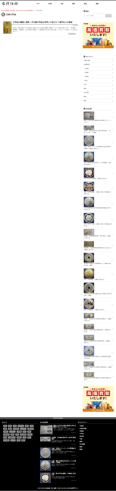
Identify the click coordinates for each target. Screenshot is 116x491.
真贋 (5, 428)
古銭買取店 (87, 64)
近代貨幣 (86, 92)
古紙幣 (19, 431)
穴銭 (85, 84)
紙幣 (85, 88)
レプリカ (23, 428)
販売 (18, 440)
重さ (29, 437)
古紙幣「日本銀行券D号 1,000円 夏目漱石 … (63, 438)
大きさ (13, 440)
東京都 (86, 76)
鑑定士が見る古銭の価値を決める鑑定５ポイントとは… (64, 426)
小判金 (76, 25)
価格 (5, 426)
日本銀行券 (12, 437)
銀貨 (85, 96)
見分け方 (20, 426)
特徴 (17, 434)
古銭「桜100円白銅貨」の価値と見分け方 (63, 474)
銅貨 (85, 100)
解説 (10, 428)
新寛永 (19, 437)
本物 (31, 426)
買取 (27, 426)
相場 (5, 437)
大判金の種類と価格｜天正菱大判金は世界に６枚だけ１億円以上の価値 (42, 22)
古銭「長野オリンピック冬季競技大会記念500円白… (63, 449)
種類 (23, 440)
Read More (72, 34)
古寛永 (30, 434)
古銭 (15, 426)
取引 (24, 431)
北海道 (86, 68)
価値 (10, 426)
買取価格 (6, 434)
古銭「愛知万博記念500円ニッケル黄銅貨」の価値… (63, 461)
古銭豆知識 (87, 60)
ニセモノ (12, 431)
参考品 (6, 431)
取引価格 (6, 440)
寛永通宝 (16, 428)
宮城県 (86, 72)
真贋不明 (30, 428)
